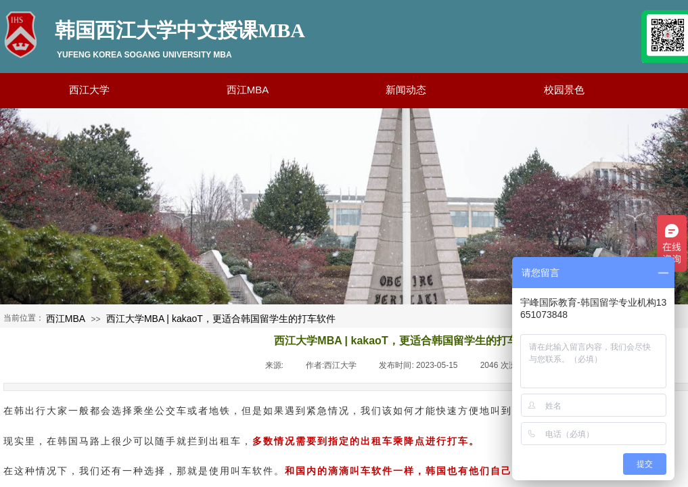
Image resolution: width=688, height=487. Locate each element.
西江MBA (65, 318)
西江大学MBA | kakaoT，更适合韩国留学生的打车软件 (221, 318)
